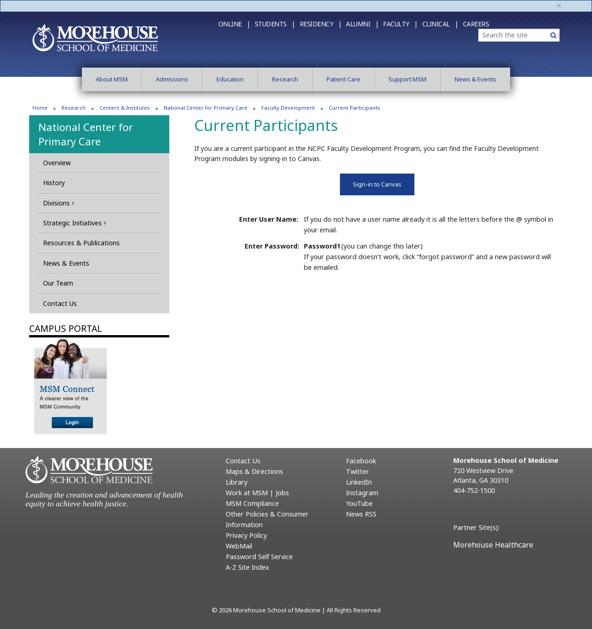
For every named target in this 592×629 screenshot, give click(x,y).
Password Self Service (259, 556)
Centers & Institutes (124, 107)
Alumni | (362, 23)
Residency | (321, 23)
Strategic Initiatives (74, 222)
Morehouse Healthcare (493, 545)
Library (236, 482)
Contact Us (60, 303)
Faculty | (400, 23)
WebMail (239, 546)
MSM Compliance (252, 503)
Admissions (172, 79)
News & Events (475, 79)
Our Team (58, 283)
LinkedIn (359, 482)
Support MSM (407, 79)
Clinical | (440, 23)
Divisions (58, 203)
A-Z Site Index (247, 567)
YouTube (359, 503)
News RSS (361, 514)
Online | (234, 23)
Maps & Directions (254, 471)
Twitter (357, 471)
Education (230, 79)
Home (40, 107)
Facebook (361, 460)
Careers (476, 23)
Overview (57, 162)
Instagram (362, 492)
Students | (275, 23)
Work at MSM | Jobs (257, 492)
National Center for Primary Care (205, 107)
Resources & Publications (81, 242)
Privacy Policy (246, 535)
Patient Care (343, 79)
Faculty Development (288, 107)
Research (285, 79)
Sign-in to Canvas (377, 184)
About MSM (112, 79)
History (54, 182)
